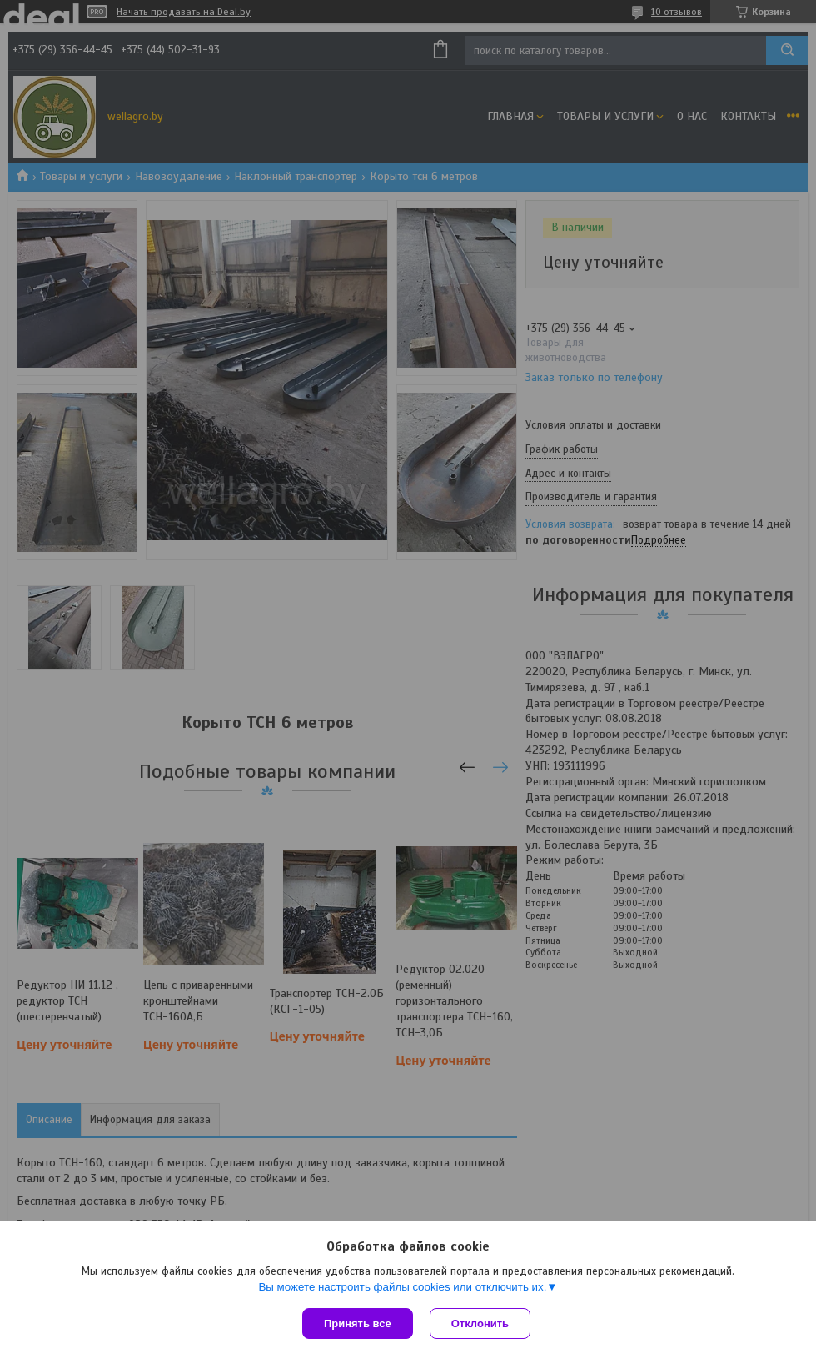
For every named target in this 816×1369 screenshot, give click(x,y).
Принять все (357, 1323)
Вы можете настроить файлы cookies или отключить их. (402, 1287)
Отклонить (480, 1323)
